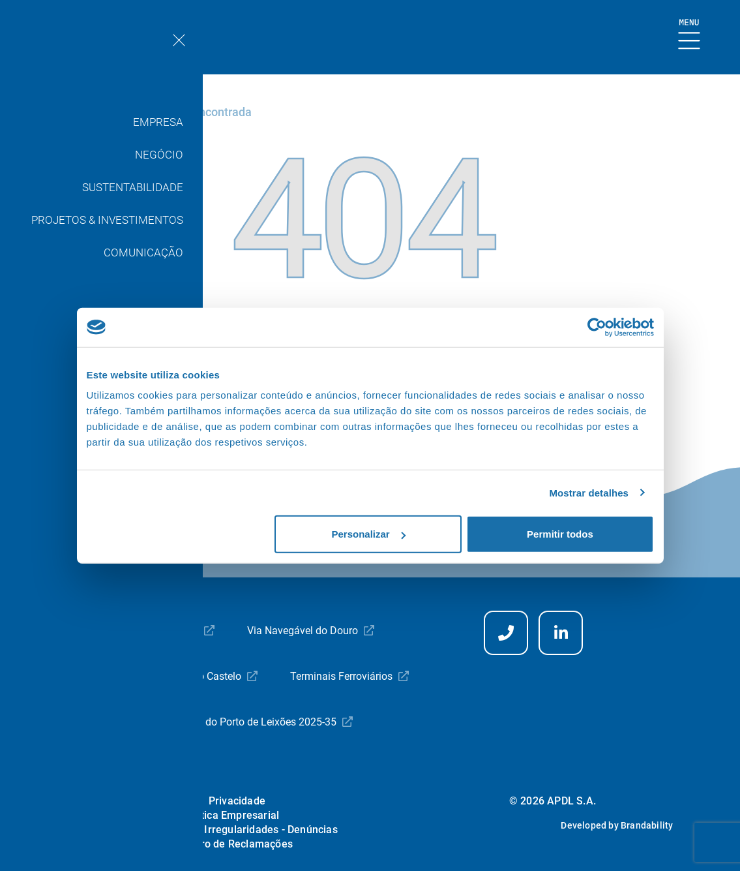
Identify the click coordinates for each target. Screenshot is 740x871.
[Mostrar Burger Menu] (689, 35)
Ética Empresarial (237, 815)
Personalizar (369, 534)
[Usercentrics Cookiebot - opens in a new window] (597, 327)
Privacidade (237, 801)
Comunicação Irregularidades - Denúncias (237, 829)
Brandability (647, 825)
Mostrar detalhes (589, 492)
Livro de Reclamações (239, 844)
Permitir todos (560, 534)
